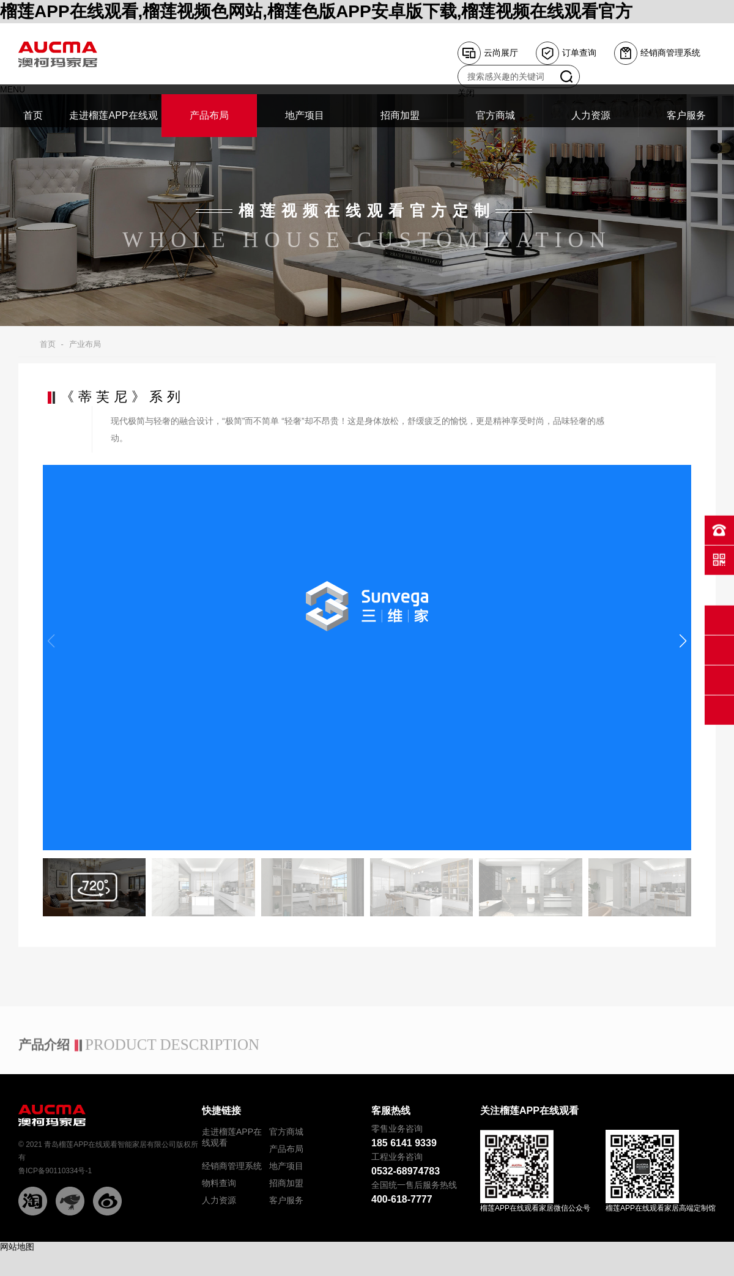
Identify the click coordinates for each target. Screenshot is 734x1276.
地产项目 (286, 1166)
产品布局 (286, 1149)
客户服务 (286, 1200)
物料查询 (219, 1183)
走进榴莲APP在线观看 (232, 1137)
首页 (48, 344)
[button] (683, 641)
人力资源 (219, 1200)
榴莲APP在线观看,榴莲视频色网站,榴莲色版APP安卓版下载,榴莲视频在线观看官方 (316, 11)
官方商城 (286, 1132)
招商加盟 (286, 1183)
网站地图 (17, 1247)
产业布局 (85, 344)
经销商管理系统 (232, 1166)
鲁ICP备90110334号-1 (55, 1171)
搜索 (566, 76)
